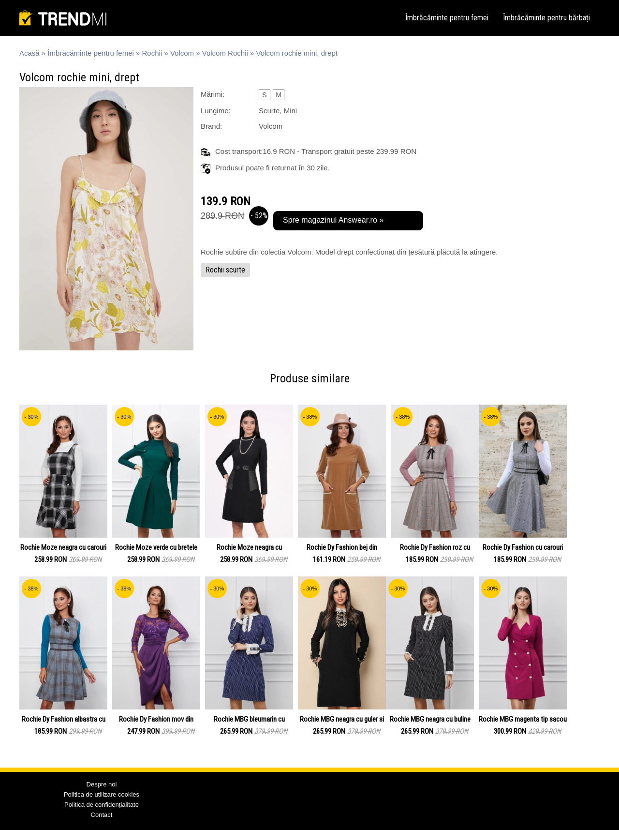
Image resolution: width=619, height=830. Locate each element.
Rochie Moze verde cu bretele (156, 547)
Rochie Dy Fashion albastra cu (63, 719)
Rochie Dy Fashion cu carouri (523, 547)
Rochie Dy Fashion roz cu (435, 547)
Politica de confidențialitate (101, 804)
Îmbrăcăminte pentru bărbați (546, 17)
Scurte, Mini (278, 110)
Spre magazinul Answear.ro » (333, 220)
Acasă (29, 53)
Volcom (182, 53)
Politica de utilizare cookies (101, 794)
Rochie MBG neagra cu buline (430, 719)
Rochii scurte (225, 269)
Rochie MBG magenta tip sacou (523, 719)
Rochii (152, 53)
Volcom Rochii (225, 53)
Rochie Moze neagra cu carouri (63, 547)
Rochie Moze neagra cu (249, 547)
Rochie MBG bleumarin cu (249, 719)
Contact (102, 814)
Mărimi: (212, 94)
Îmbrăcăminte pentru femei (446, 17)
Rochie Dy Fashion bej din (342, 547)
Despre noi (102, 784)
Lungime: (216, 110)
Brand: (211, 126)
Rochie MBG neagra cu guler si (342, 719)
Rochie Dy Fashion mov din (156, 719)
